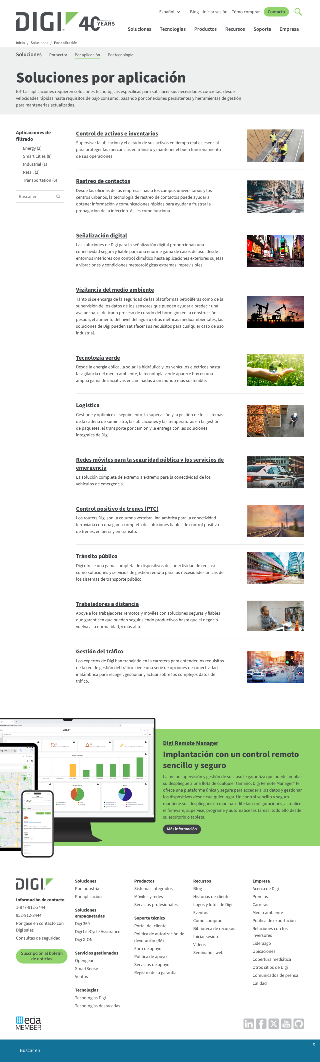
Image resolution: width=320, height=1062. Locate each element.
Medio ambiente (267, 914)
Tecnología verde (99, 358)
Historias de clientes (212, 898)
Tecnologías (175, 29)
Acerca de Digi (265, 890)
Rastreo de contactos (105, 181)
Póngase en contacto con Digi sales (40, 927)
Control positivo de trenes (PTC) (120, 509)
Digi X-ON (84, 940)
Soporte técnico (149, 919)
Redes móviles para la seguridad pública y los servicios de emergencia (138, 464)
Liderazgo (261, 944)
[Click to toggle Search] (298, 12)
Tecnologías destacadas (97, 1007)
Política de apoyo (150, 957)
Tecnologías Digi (90, 999)
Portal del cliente (150, 927)
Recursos (237, 29)
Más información (183, 830)
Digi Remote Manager (192, 744)
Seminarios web (208, 954)
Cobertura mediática (271, 960)
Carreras (260, 906)
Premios (260, 898)
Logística (88, 406)
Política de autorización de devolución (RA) (159, 938)
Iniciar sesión (215, 12)
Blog (194, 12)
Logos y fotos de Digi (212, 906)
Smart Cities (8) (37, 157)
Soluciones (142, 29)
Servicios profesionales (156, 906)
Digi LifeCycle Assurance (97, 932)
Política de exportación (274, 922)
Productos (208, 29)
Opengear (84, 962)
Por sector (62, 55)
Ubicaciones (264, 952)
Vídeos (199, 946)
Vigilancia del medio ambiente (117, 290)
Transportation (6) (40, 181)
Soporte (265, 29)
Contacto (276, 12)
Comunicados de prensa (275, 976)
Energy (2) (32, 149)
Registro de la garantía (155, 973)
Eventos (200, 914)
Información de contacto (40, 901)
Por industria (87, 890)
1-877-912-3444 (30, 908)
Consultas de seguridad (38, 939)
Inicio (20, 43)
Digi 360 (82, 924)
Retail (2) (31, 173)
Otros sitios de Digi (270, 968)
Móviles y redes (148, 898)
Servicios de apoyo (152, 965)
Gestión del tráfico (101, 652)
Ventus (81, 978)
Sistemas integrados (153, 890)
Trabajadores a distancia (109, 604)
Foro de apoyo (148, 949)
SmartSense (86, 970)
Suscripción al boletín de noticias (42, 957)
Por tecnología (129, 55)
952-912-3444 (29, 916)
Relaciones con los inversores (270, 933)
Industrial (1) (35, 165)
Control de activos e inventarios (120, 134)
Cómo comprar (246, 12)
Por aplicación (68, 43)
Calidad (259, 984)
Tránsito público (98, 557)
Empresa (292, 29)
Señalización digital (103, 236)
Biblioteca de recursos (214, 930)
